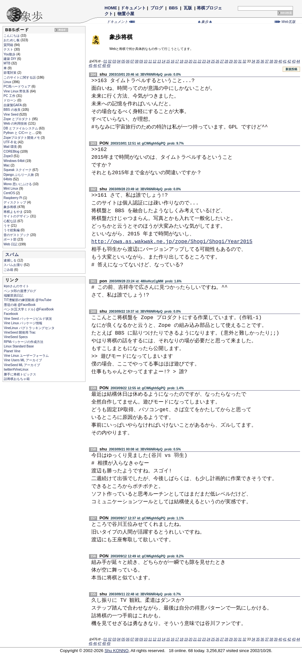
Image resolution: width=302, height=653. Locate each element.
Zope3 (9, 156)
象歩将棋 (10, 207)
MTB (7, 63)
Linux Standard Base (19, 346)
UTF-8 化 (11, 142)
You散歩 (10, 54)
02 (109, 61)
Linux (8, 82)
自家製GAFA (13, 105)
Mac (7, 165)
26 (217, 61)
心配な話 (10, 221)
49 (108, 65)
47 (99, 65)
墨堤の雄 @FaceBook (19, 305)
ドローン (10, 100)
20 (190, 61)
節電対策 (10, 72)
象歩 (205, 22)
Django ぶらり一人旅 (19, 174)
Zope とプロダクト (18, 119)
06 (127, 61)
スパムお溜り (14, 265)
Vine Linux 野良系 (17, 91)
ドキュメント (133, 7)
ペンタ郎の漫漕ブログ (20, 291)
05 (123, 61)
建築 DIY (10, 59)
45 (90, 65)
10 (145, 61)
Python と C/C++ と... (19, 133)
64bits (8, 179)
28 (226, 61)
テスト (9, 49)
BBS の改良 (13, 109)
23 (204, 61)
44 (298, 61)
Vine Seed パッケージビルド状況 (28, 318)
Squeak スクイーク (18, 170)
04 (118, 61)
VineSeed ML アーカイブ (22, 365)
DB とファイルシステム (21, 128)
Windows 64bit (14, 161)
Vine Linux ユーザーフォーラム (26, 355)
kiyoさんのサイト (16, 286)
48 (104, 65)
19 (186, 61)
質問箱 (9, 45)
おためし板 (12, 40)
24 (208, 61)
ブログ (156, 7)
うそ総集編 (12, 230)
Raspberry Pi (13, 198)
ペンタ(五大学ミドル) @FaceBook (29, 309)
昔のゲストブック (17, 235)
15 (168, 61)
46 (95, 65)
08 (136, 61)
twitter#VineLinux (16, 369)
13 (159, 61)
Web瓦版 (285, 22)
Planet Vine (12, 351)
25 (213, 61)
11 (150, 61)
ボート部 (10, 239)
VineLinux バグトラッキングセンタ (29, 328)
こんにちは (12, 35)
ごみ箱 (9, 269)
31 (240, 61)
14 (163, 61)
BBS (173, 7)
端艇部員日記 (13, 295)
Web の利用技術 (16, 123)
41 (285, 61)
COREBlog (12, 151)
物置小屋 (126, 13)
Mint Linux (11, 188)
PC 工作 (10, 96)
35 (257, 61)
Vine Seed (11, 114)
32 (244, 61)
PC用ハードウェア (18, 86)
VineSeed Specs (16, 337)
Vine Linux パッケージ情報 (23, 323)
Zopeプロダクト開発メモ (22, 137)
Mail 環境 (11, 146)
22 (199, 61)
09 (141, 61)
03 (114, 61)
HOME (111, 7)
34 (253, 61)
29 (231, 61)
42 (289, 61)
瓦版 (187, 7)
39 (275, 61)
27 (222, 61)
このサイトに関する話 (20, 77)
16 (172, 61)
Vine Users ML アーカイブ (23, 360)
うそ (7, 225)
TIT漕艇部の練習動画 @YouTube (27, 300)
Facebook (11, 314)
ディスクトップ (15, 202)
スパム (12, 254)
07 (132, 61)
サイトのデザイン (17, 216)
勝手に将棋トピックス (20, 374)
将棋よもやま (14, 211)
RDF (62, 30)
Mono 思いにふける (18, 184)
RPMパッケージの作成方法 (23, 342)
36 (262, 61)
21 (195, 61)
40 (280, 61)
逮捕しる (10, 260)
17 (177, 61)
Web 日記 (11, 244)
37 (266, 61)
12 (154, 61)
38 (271, 61)
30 (235, 61)
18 (181, 61)
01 (105, 61)
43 (294, 61)
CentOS (10, 193)
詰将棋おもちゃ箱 (17, 379)
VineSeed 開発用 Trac (19, 332)
